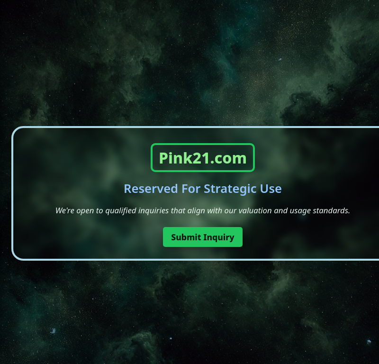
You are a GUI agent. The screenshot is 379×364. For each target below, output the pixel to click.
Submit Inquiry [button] (203, 237)
